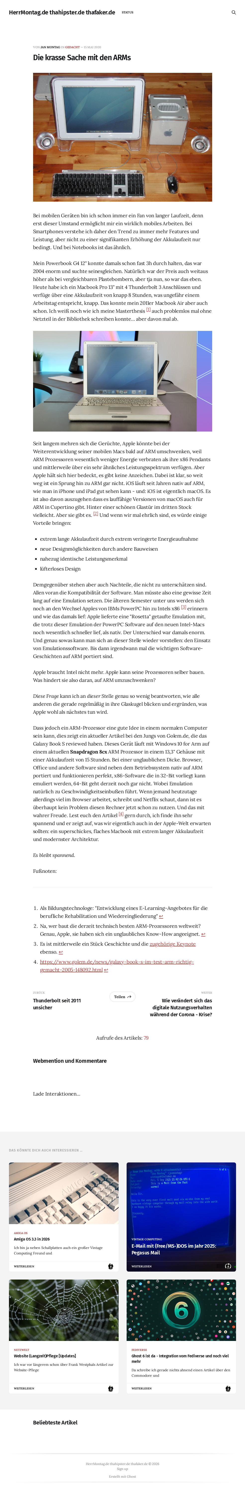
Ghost (131, 1476)
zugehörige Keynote (173, 944)
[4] (121, 814)
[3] (183, 607)
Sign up (122, 1469)
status (127, 12)
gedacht (72, 47)
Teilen (123, 996)
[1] (148, 309)
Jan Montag (50, 47)
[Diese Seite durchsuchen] (234, 12)
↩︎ (161, 916)
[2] (95, 513)
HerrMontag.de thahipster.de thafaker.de (62, 12)
